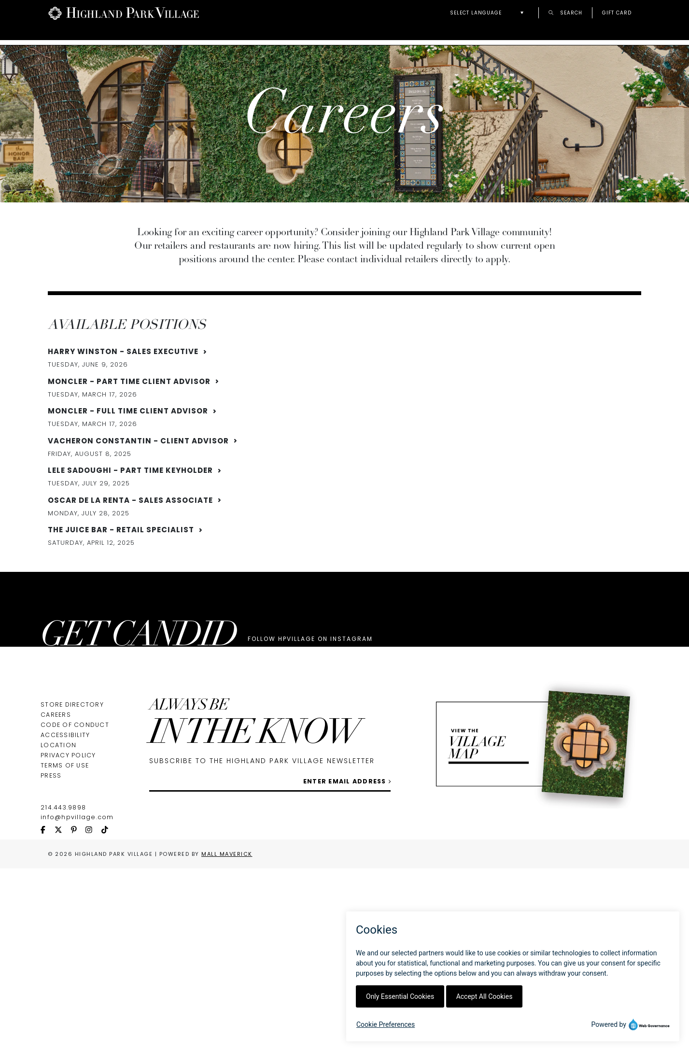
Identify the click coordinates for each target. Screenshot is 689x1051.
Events (240, 35)
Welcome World (533, 35)
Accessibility (65, 871)
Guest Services (319, 35)
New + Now (622, 35)
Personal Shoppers (425, 35)
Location (58, 881)
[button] (489, 12)
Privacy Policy (68, 891)
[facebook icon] (48, 967)
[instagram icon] (93, 967)
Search (565, 12)
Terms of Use (65, 901)
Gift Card (617, 12)
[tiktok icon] (109, 967)
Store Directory (72, 841)
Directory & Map (99, 35)
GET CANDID (139, 698)
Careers (56, 851)
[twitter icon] (63, 967)
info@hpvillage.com (77, 953)
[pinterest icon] (78, 967)
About (181, 35)
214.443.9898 (63, 943)
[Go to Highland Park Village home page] (124, 12)
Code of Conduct (75, 861)
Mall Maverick (227, 990)
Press (51, 912)
